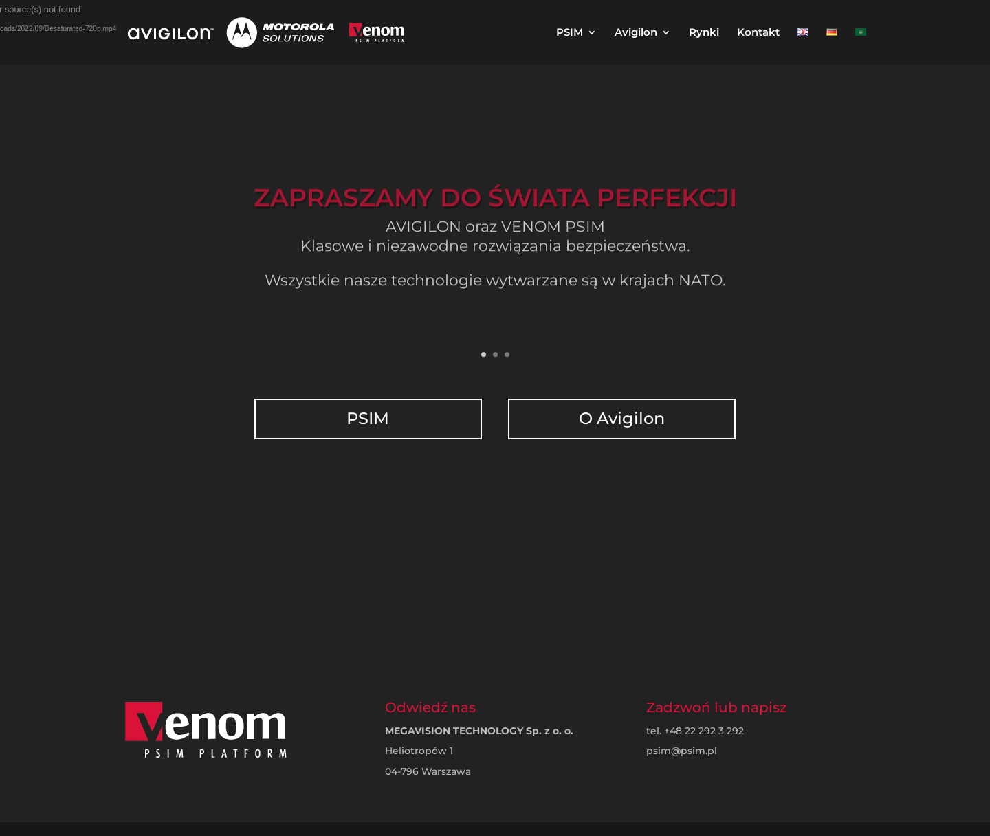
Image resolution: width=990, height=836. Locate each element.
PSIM (569, 33)
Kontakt (758, 33)
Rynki (704, 33)
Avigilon (636, 33)
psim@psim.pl (681, 751)
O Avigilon (620, 411)
